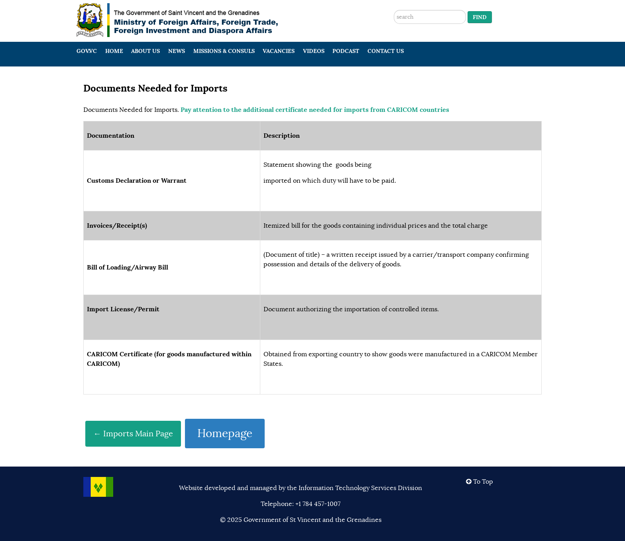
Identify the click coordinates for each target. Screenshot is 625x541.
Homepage (224, 433)
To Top (479, 482)
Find (480, 17)
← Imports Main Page (133, 434)
